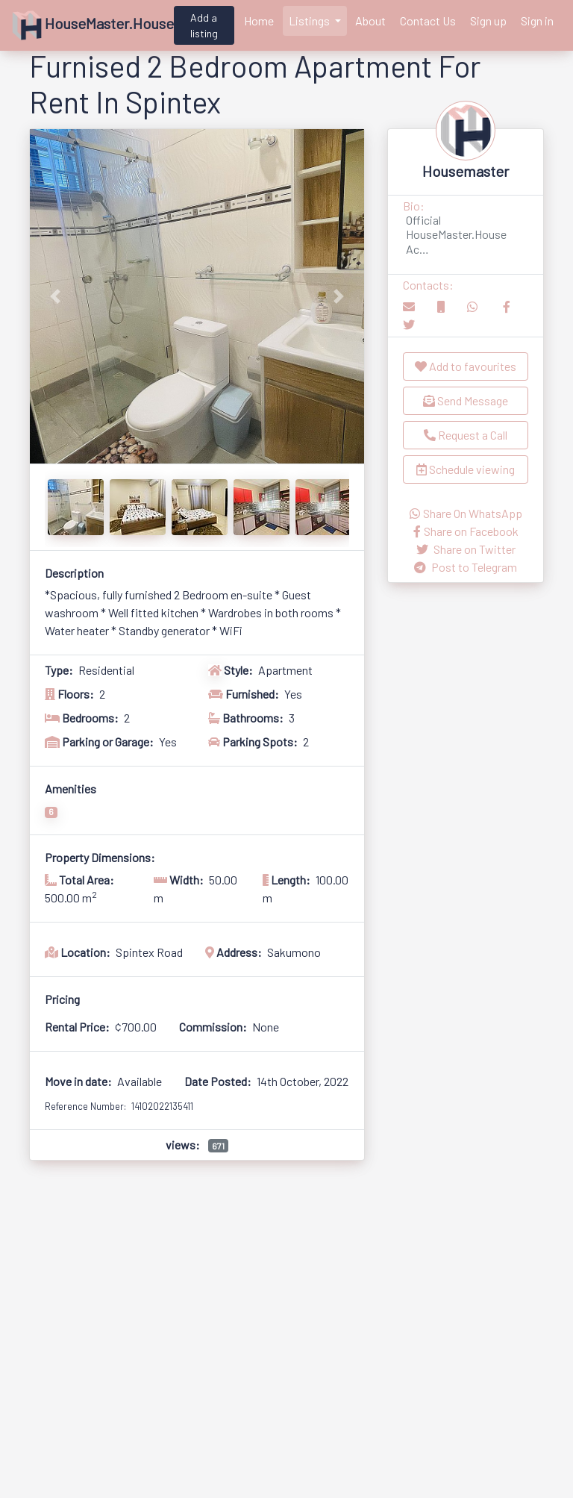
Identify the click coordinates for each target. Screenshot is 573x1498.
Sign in (537, 20)
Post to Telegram (465, 567)
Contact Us (428, 20)
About (370, 20)
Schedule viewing (465, 469)
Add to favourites (465, 366)
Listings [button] (310, 20)
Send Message (465, 400)
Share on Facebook (466, 531)
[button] (55, 296)
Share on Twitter (466, 549)
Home (259, 20)
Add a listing (204, 25)
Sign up (488, 20)
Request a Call (465, 435)
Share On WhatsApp (466, 513)
